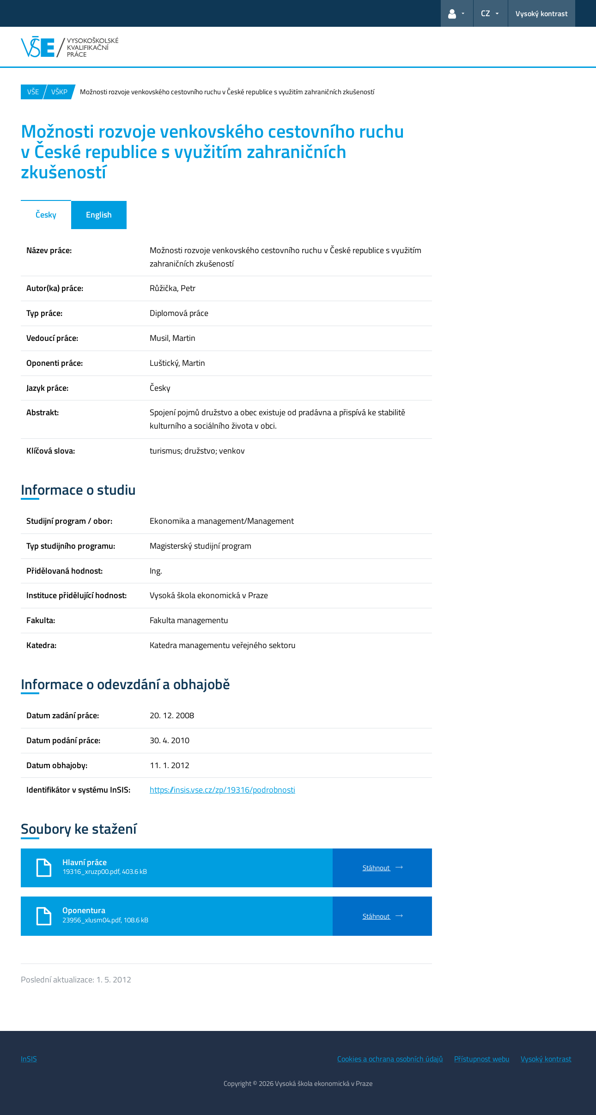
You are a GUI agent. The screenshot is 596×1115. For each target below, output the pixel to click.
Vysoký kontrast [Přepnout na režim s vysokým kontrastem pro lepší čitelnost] (542, 13)
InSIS (29, 1058)
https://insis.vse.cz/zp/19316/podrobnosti (222, 789)
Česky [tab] (46, 214)
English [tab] (99, 214)
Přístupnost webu (482, 1058)
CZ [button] (485, 13)
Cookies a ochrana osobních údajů (390, 1058)
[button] (457, 13)
